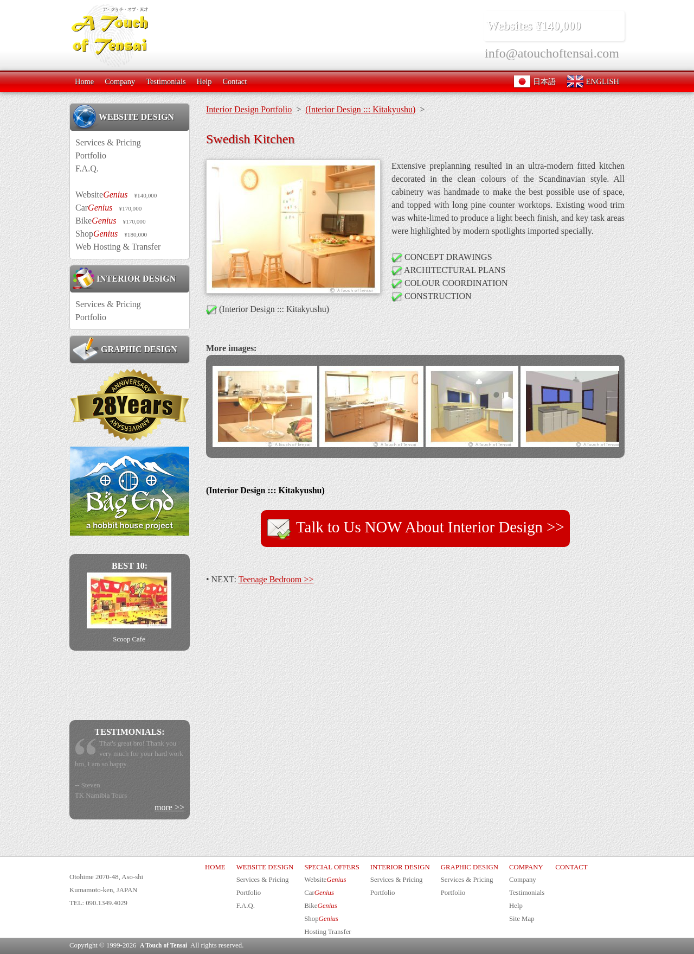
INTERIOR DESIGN (124, 278)
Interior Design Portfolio (249, 109)
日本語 (534, 81)
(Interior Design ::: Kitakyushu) (360, 109)
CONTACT (571, 867)
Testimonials (165, 81)
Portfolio (90, 155)
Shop (111, 233)
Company (120, 81)
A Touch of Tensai (163, 945)
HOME (215, 867)
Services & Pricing (108, 142)
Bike (110, 220)
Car (108, 207)
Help (203, 81)
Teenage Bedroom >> (276, 579)
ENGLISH (593, 81)
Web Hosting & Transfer (117, 246)
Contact (234, 81)
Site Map (522, 919)
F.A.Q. (87, 168)
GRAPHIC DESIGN (125, 349)
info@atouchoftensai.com (552, 53)
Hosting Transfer (327, 932)
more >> (169, 807)
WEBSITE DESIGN (123, 117)
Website (116, 194)
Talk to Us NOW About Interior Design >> (415, 529)
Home (84, 81)
